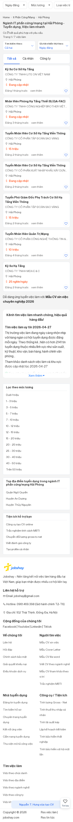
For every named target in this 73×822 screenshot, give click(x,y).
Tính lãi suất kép (49, 722)
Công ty (45, 58)
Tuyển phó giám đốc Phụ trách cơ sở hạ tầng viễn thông (33, 199)
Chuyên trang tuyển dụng (15, 719)
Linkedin (36, 627)
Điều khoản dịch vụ (14, 671)
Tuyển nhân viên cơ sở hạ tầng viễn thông (35, 133)
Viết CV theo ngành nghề (55, 664)
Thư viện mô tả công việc (18, 744)
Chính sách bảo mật (15, 657)
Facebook (9, 627)
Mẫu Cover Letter (50, 649)
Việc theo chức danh (15, 773)
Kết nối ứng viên (12, 729)
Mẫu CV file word (50, 657)
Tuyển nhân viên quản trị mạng (27, 234)
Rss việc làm (49, 812)
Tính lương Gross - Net (53, 702)
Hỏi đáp (7, 649)
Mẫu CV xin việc (49, 642)
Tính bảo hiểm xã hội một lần (54, 751)
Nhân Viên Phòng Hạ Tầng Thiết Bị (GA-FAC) (35, 101)
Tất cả (12, 58)
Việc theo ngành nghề (16, 787)
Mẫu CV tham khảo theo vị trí (54, 674)
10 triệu (11, 249)
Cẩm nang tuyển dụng (16, 736)
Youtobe (23, 627)
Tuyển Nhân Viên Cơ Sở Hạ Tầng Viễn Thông (35, 165)
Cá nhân (28, 58)
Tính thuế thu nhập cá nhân (53, 712)
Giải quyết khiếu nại (15, 664)
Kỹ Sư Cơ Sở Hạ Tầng (19, 69)
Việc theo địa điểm (14, 780)
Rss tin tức (48, 817)
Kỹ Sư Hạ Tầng (15, 266)
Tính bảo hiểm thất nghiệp (51, 739)
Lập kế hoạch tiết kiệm (53, 729)
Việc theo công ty (13, 795)
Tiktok (47, 627)
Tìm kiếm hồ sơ (12, 709)
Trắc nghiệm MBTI (51, 684)
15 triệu (11, 149)
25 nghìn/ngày (16, 281)
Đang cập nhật (17, 85)
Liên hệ (7, 642)
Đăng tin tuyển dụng (15, 702)
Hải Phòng (13, 79)
